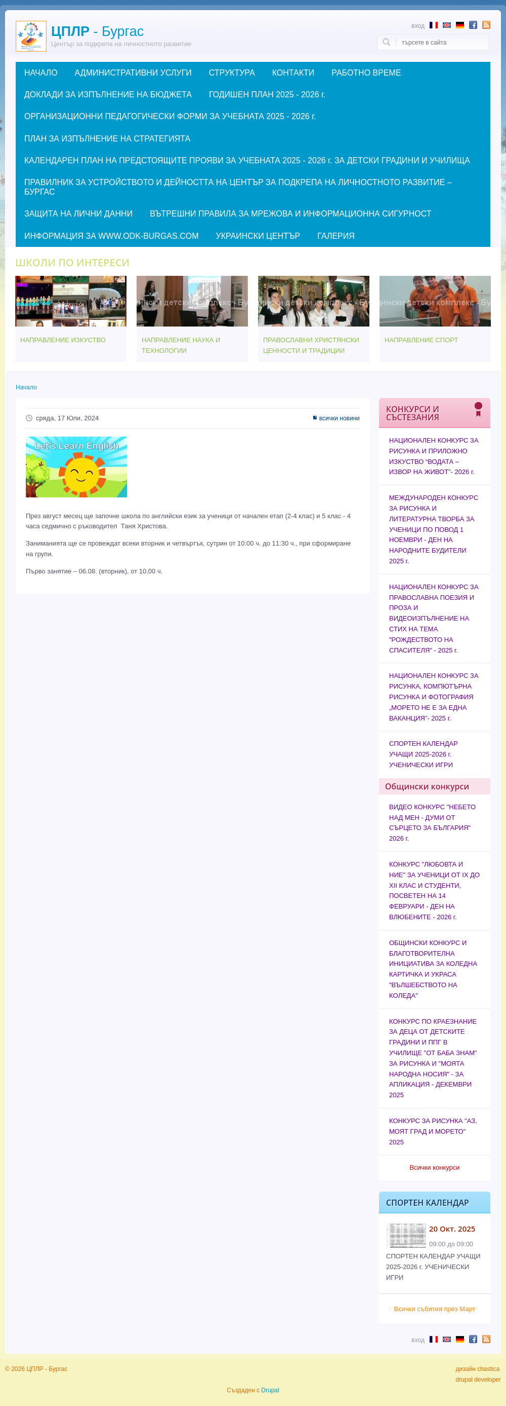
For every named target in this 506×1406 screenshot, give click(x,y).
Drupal (270, 1390)
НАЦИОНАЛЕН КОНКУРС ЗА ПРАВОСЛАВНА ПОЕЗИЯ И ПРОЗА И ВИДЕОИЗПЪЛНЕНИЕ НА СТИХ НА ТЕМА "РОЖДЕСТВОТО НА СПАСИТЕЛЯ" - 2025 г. (434, 618)
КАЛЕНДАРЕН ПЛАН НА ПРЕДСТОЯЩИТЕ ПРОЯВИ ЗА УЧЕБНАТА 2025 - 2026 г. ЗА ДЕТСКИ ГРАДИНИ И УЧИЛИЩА (247, 160)
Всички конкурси (434, 1167)
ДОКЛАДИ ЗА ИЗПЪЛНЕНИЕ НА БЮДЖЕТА (108, 94)
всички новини (339, 418)
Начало (26, 387)
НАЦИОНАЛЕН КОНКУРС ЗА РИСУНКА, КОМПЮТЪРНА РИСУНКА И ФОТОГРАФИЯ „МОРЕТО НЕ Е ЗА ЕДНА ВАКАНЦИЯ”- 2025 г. (434, 697)
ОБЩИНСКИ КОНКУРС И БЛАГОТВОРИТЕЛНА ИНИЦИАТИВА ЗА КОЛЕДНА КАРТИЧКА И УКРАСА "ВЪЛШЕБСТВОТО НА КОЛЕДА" (433, 969)
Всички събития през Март (435, 1309)
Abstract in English (447, 25)
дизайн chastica (478, 1369)
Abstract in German (460, 25)
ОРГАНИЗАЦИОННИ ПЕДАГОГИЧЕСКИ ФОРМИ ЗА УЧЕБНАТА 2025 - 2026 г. (170, 116)
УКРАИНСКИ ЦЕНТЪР (258, 236)
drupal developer (478, 1379)
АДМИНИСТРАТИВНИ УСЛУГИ (133, 72)
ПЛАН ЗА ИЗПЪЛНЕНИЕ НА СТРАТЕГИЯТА (107, 138)
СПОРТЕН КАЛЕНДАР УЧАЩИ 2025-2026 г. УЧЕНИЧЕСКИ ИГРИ (423, 754)
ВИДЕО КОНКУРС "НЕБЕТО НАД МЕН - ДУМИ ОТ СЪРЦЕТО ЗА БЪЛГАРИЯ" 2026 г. (432, 822)
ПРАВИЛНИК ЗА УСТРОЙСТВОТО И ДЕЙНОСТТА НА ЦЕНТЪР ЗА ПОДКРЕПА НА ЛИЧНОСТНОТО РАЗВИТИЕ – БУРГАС (238, 187)
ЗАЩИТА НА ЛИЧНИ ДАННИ (78, 213)
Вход (418, 25)
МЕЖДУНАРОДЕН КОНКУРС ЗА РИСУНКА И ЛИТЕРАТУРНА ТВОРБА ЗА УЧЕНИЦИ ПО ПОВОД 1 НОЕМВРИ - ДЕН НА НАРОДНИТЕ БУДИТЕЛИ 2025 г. (433, 529)
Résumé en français (434, 25)
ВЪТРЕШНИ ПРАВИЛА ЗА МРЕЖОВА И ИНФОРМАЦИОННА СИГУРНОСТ (290, 213)
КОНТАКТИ (293, 72)
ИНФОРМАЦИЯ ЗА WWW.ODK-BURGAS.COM (111, 236)
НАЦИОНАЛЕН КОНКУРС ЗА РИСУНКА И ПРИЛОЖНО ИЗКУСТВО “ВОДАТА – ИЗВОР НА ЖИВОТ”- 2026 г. (434, 456)
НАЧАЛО (41, 72)
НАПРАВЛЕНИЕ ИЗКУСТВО (63, 340)
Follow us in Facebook (473, 25)
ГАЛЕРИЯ (336, 236)
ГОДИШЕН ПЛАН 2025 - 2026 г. (267, 94)
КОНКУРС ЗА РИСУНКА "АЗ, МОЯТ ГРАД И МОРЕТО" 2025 (433, 1131)
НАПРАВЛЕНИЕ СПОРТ (421, 340)
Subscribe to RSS (486, 25)
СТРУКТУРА (232, 72)
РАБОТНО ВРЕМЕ (366, 72)
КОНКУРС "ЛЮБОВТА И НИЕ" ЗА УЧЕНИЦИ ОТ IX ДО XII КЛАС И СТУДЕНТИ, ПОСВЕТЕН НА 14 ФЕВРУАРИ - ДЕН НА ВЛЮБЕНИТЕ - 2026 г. (434, 890)
